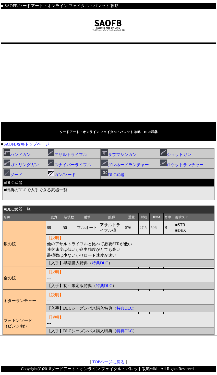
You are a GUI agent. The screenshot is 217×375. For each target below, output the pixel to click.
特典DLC (100, 263)
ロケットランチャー (181, 165)
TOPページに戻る (108, 362)
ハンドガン (17, 154)
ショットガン (175, 154)
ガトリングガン (21, 165)
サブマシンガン (119, 154)
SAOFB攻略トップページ (27, 144)
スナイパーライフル (69, 165)
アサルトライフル (67, 154)
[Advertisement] (108, 82)
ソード (13, 174)
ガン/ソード (62, 174)
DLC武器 (112, 174)
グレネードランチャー (125, 165)
